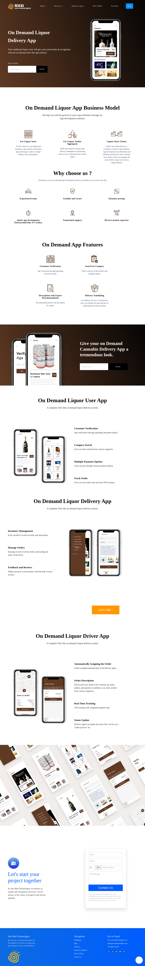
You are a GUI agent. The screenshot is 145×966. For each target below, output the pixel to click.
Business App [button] (78, 6)
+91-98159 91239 (113, 947)
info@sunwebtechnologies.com (117, 943)
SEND (41, 69)
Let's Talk (106, 610)
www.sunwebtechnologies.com (117, 940)
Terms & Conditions (80, 950)
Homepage (77, 940)
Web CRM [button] (97, 6)
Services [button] (58, 6)
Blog (75, 943)
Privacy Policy (78, 953)
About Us (77, 947)
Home (42, 6)
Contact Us (105, 887)
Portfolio (114, 6)
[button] (139, 960)
